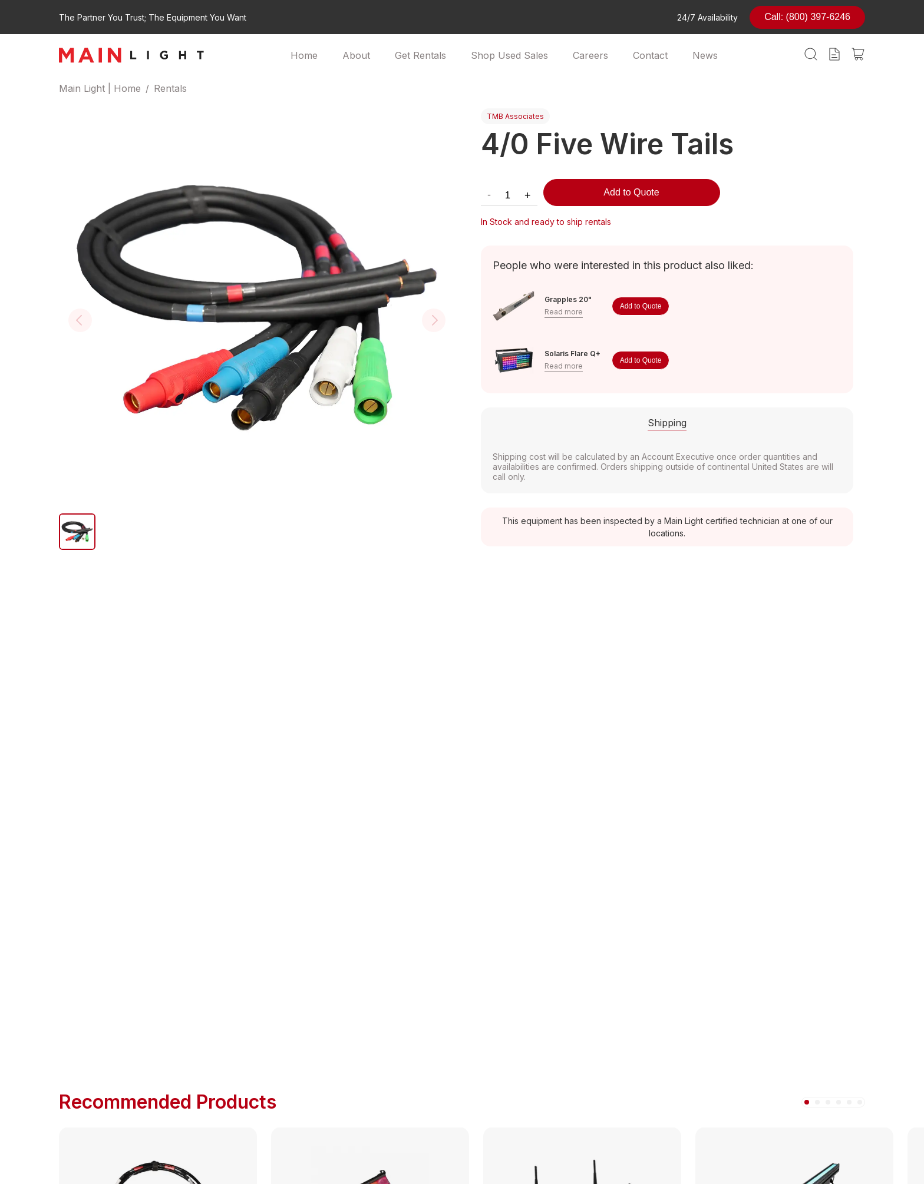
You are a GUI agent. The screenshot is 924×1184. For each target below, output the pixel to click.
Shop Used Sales (509, 55)
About (356, 55)
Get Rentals (420, 55)
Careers (590, 55)
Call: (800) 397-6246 (807, 17)
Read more (563, 311)
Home (304, 55)
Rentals (170, 88)
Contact (650, 55)
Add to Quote (631, 192)
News (705, 55)
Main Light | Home (100, 88)
